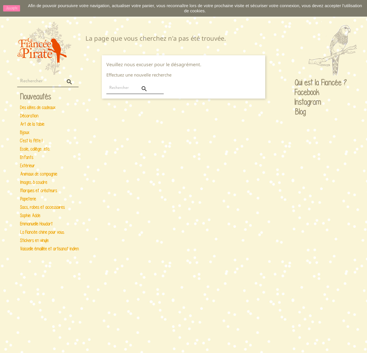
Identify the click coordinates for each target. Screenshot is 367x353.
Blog (300, 111)
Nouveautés (35, 97)
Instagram (300, 102)
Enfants (26, 157)
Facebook (300, 92)
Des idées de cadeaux (37, 107)
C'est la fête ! (31, 141)
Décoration (29, 116)
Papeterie (28, 199)
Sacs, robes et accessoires (42, 207)
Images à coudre (33, 182)
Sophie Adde (30, 215)
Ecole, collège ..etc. (35, 149)
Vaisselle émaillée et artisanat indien (48, 249)
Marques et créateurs (38, 190)
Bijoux (24, 132)
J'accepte (11, 8)
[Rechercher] (48, 81)
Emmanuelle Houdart (36, 224)
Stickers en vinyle (34, 240)
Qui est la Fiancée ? (300, 83)
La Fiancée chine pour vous (42, 232)
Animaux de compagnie (38, 174)
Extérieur (27, 165)
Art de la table (32, 124)
